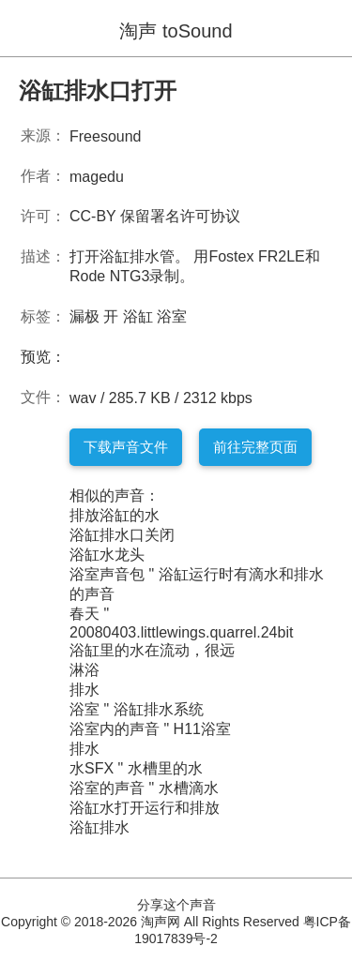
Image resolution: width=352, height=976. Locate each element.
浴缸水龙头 (107, 555)
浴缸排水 (99, 827)
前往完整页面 (255, 447)
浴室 (172, 316)
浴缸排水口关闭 (122, 535)
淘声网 (160, 921)
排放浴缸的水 (114, 515)
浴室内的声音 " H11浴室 (150, 729)
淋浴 (84, 670)
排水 (84, 690)
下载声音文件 (126, 447)
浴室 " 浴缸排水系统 (136, 709)
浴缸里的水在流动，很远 (152, 650)
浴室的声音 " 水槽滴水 (144, 788)
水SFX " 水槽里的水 (136, 768)
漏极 (84, 316)
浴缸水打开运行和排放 (144, 808)
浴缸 (138, 316)
